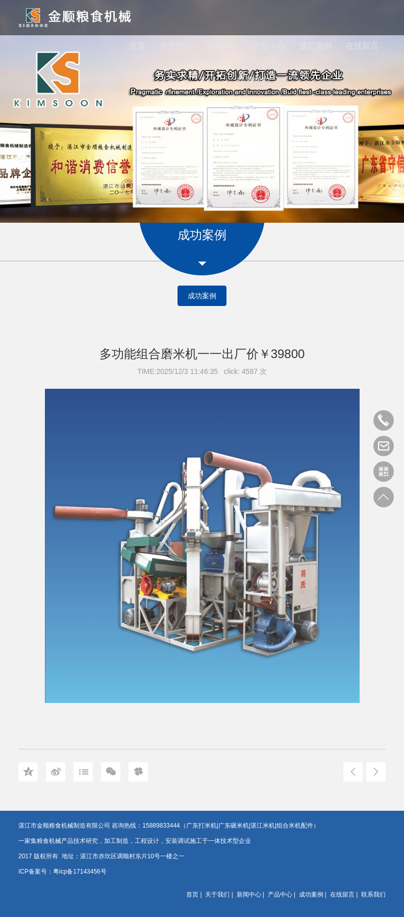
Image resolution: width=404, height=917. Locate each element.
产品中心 (268, 45)
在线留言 (362, 45)
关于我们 (175, 45)
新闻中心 (222, 45)
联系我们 (253, 81)
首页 (137, 45)
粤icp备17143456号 (80, 871)
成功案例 (315, 45)
